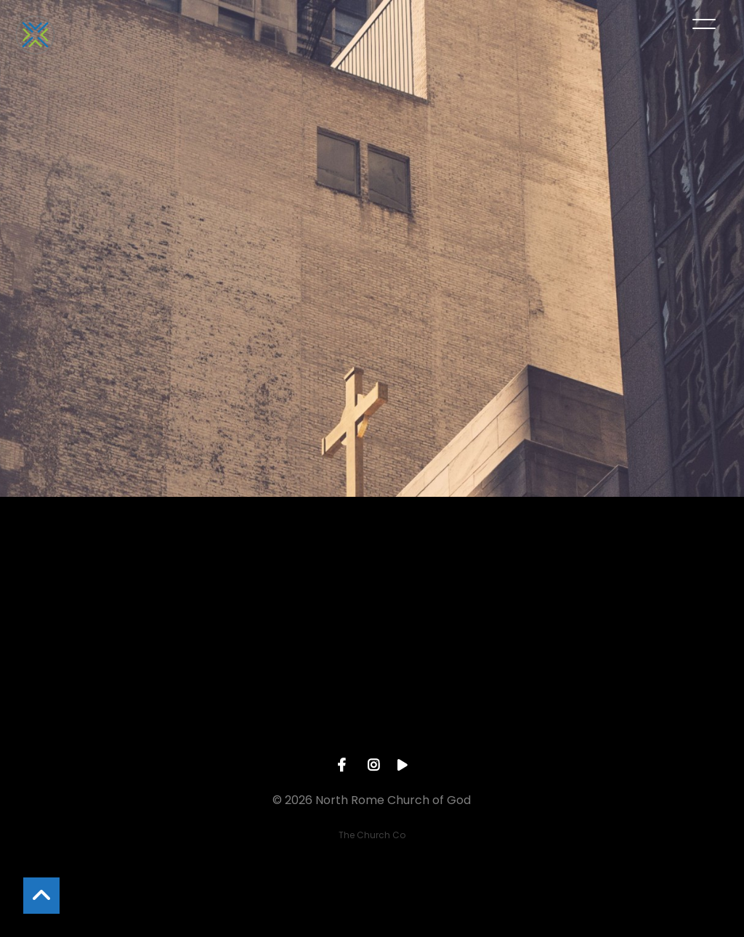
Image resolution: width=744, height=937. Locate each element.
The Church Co (372, 835)
